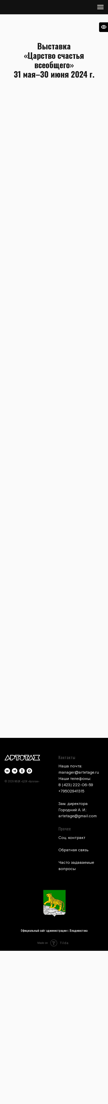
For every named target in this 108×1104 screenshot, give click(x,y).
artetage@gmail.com (77, 816)
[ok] (22, 771)
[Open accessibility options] (103, 27)
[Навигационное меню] (100, 7)
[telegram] (14, 771)
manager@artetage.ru (78, 772)
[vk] (7, 771)
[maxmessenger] (29, 771)
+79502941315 (71, 791)
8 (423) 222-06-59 (75, 785)
